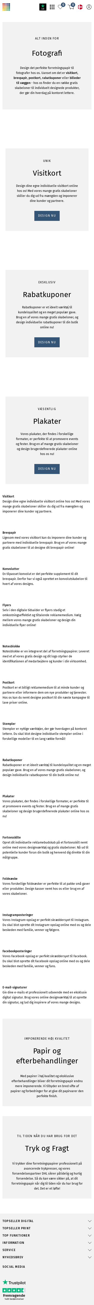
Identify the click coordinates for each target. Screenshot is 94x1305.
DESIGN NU (13, 312)
